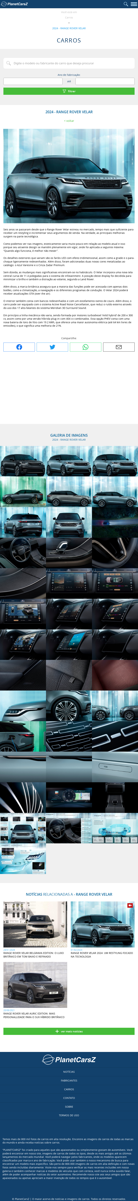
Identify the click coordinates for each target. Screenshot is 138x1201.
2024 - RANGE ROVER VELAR (69, 28)
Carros (69, 17)
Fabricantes (69, 1080)
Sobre (69, 1106)
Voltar (70, 121)
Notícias (69, 1071)
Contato (69, 1098)
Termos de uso (69, 1115)
